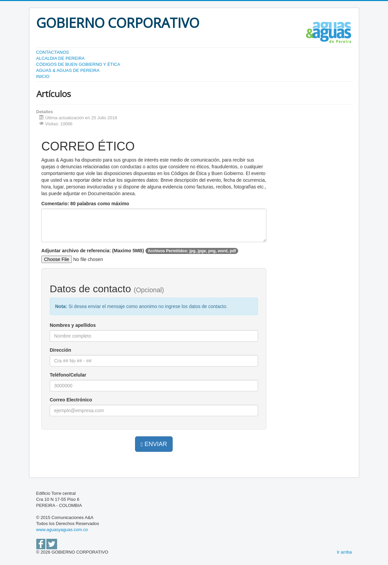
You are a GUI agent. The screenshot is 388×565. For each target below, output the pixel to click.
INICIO (43, 76)
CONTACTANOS (52, 52)
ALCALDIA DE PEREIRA (60, 58)
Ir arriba (344, 552)
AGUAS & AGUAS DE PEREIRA (68, 70)
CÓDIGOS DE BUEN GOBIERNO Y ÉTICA (78, 64)
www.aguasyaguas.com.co (62, 529)
